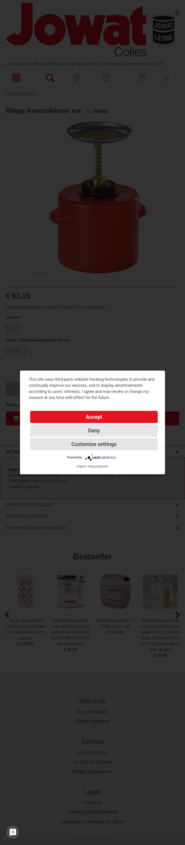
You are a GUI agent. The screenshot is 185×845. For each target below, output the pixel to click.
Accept (94, 417)
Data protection (98, 466)
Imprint (81, 466)
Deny (94, 430)
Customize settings (94, 444)
